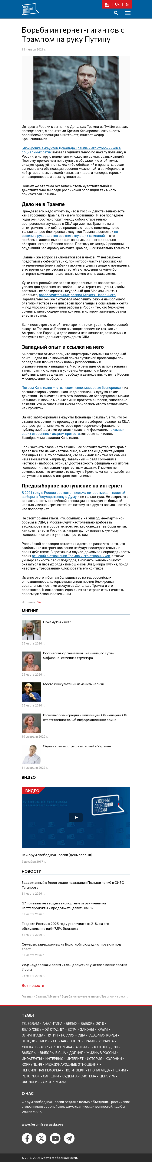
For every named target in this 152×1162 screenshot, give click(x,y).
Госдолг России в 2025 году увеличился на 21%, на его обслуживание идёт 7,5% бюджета (65, 925)
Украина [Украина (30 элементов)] (106, 1041)
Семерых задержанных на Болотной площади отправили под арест (71, 946)
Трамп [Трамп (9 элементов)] (89, 1041)
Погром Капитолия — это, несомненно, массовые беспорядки (71, 387)
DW (39, 602)
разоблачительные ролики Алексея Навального (77, 295)
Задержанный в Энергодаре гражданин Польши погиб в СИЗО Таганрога (73, 884)
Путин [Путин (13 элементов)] (52, 1035)
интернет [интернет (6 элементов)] (75, 1058)
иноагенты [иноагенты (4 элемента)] (32, 1058)
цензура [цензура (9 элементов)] (107, 1076)
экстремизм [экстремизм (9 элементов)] (54, 1082)
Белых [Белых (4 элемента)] (71, 1023)
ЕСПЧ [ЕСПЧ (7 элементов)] (72, 1029)
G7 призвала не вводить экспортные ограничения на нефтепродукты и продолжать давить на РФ (64, 905)
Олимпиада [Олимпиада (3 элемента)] (32, 1035)
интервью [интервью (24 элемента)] (54, 1058)
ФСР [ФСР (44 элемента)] (44, 1047)
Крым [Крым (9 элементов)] (103, 1029)
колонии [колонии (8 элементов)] (114, 1058)
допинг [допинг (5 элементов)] (76, 1052)
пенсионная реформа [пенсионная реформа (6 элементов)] (41, 1070)
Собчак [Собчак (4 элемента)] (59, 1041)
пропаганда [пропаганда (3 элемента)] (99, 1070)
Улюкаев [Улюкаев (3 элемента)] (29, 1047)
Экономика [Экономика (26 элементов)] (61, 1047)
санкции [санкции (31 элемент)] (51, 1076)
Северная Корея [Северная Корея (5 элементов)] (103, 1035)
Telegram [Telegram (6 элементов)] (30, 1023)
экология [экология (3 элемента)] (31, 1082)
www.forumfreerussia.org (42, 1124)
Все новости (33, 985)
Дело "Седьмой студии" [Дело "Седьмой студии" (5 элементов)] (43, 1029)
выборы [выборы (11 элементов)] (29, 1052)
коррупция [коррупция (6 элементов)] (32, 1064)
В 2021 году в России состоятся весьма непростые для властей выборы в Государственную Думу (73, 494)
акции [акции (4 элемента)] (81, 1047)
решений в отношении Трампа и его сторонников (71, 556)
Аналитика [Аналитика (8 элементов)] (52, 1023)
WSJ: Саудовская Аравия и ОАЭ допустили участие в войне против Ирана (74, 967)
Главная (27, 996)
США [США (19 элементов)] (81, 1035)
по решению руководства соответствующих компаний (70, 233)
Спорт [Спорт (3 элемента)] (75, 1041)
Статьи (41, 996)
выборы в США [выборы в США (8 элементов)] (53, 1052)
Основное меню (127, 18)
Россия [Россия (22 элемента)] (67, 1035)
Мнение (53, 996)
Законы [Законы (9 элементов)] (87, 1029)
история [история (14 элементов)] (94, 1058)
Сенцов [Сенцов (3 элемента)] (28, 1041)
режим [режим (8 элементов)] (119, 1070)
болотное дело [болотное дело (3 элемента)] (104, 1047)
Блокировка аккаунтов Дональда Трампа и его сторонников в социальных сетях (71, 150)
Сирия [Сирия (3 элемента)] (44, 1041)
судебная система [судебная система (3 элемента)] (79, 1076)
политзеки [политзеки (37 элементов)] (75, 1070)
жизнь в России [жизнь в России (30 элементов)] (101, 1052)
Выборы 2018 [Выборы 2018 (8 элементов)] (92, 1023)
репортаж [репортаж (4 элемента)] (31, 1076)
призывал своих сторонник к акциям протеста (73, 431)
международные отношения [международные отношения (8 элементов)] (72, 1064)
